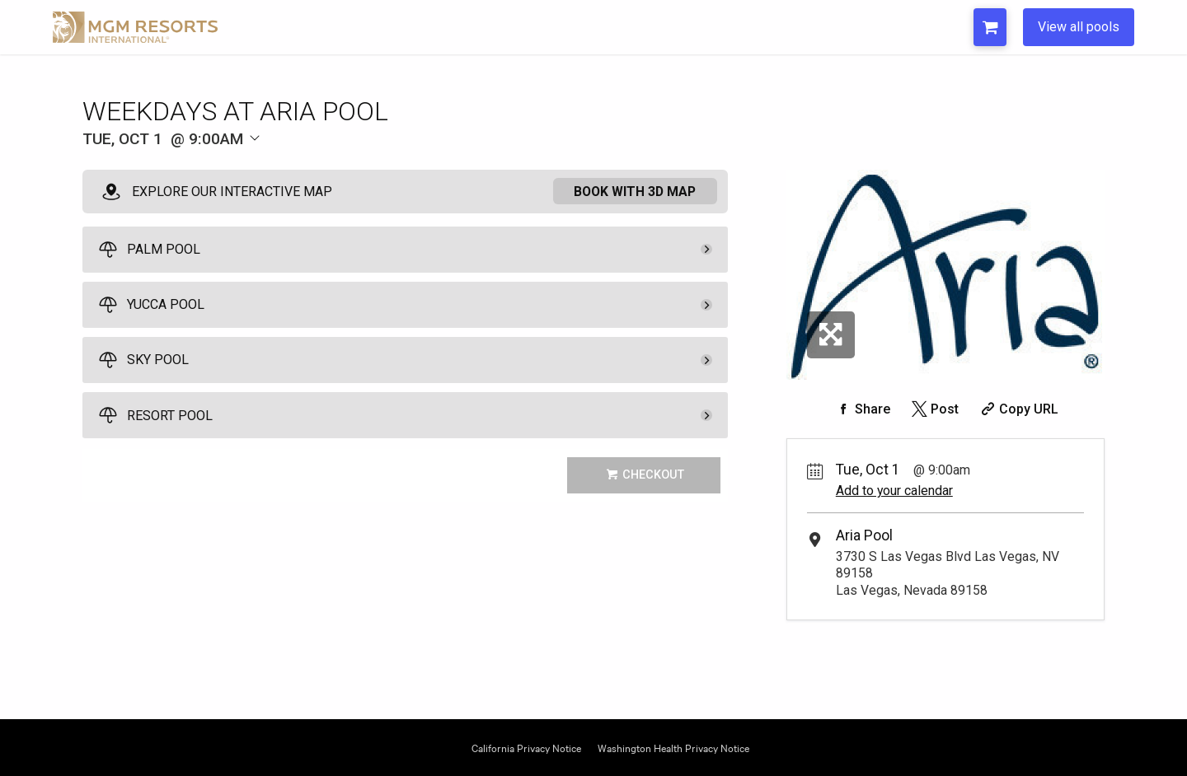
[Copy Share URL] (1017, 409)
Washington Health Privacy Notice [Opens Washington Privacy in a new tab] (673, 747)
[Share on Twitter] (933, 409)
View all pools (1078, 27)
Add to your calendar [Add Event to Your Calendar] (894, 490)
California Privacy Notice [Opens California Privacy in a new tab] (526, 747)
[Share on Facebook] (861, 409)
